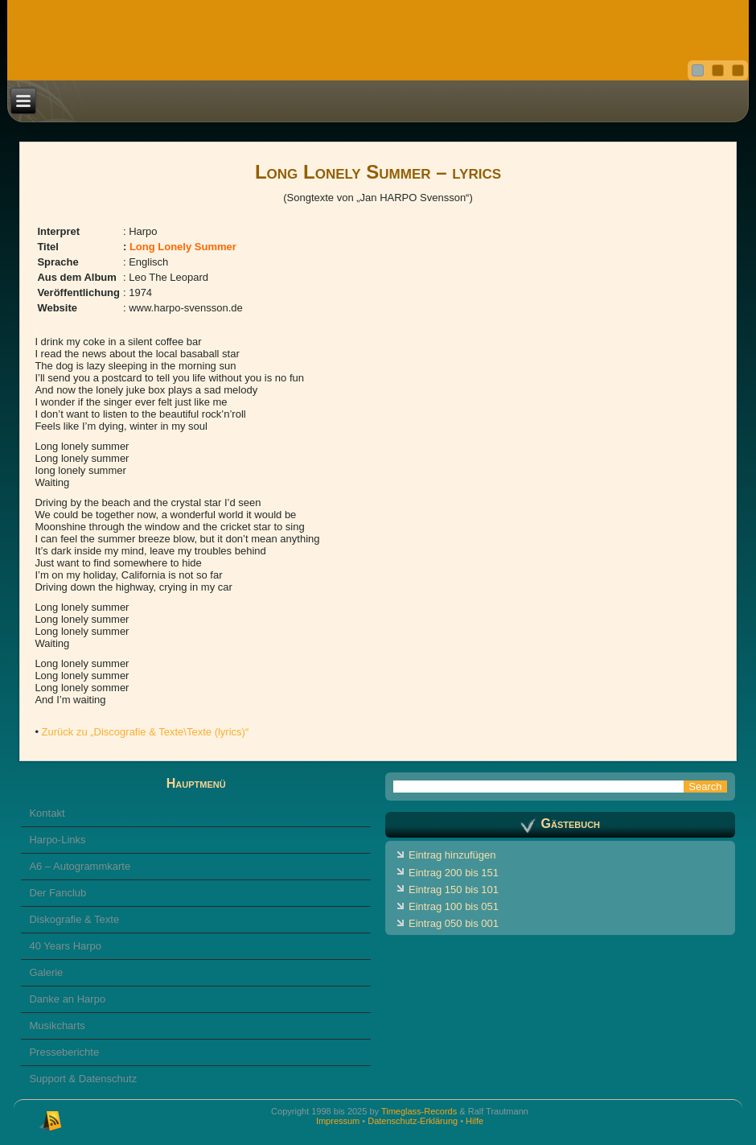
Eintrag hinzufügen (452, 855)
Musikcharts (56, 1025)
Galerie (46, 972)
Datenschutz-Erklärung (413, 1121)
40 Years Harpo (65, 946)
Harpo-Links (57, 840)
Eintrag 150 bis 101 (454, 889)
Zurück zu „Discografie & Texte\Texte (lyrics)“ (145, 732)
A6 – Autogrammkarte (79, 866)
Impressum (338, 1121)
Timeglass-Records (419, 1111)
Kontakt (46, 813)
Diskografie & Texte (74, 919)
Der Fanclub (57, 893)
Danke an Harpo (67, 999)
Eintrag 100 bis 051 (454, 906)
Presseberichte (64, 1052)
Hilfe (474, 1121)
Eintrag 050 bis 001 (454, 923)
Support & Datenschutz (83, 1079)
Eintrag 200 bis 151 (454, 873)
